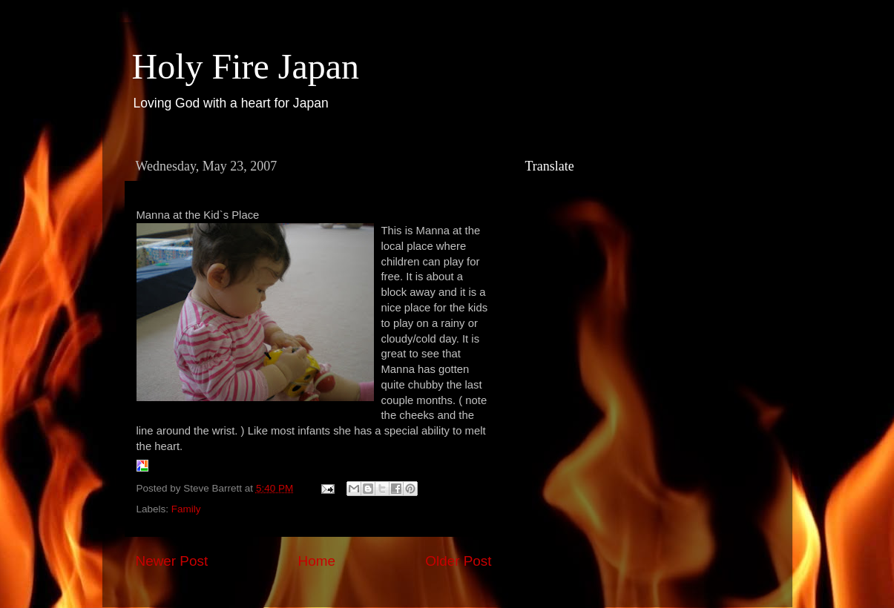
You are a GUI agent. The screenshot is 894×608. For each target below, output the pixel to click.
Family (186, 509)
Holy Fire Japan (246, 66)
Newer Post (172, 561)
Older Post (458, 561)
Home (316, 561)
